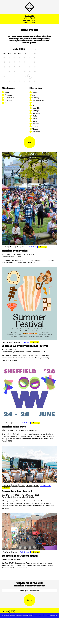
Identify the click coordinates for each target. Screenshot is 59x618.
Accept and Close (53, 615)
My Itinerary (29, 23)
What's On (29, 16)
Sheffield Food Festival (15, 250)
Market (12, 247)
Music (36, 485)
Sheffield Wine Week (14, 426)
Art (4, 342)
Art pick (26, 342)
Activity (29, 485)
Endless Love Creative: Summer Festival (25, 345)
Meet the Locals (29, 20)
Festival (5, 247)
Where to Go (29, 18)
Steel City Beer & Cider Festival (20, 555)
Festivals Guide (31, 247)
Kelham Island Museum (11, 559)
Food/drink (20, 247)
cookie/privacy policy (27, 615)
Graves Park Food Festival (17, 491)
